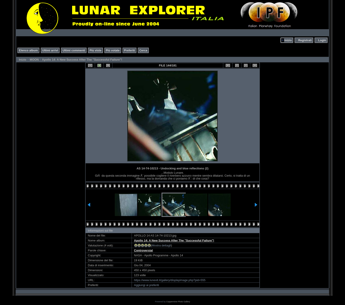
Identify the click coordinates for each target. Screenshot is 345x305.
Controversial (143, 250)
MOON (34, 59)
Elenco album (28, 50)
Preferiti (129, 50)
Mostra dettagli (161, 245)
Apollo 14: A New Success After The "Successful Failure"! (82, 59)
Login (322, 40)
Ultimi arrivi (50, 50)
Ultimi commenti (73, 50)
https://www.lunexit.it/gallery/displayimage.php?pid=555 (170, 280)
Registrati (305, 40)
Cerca (143, 50)
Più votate (113, 50)
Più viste (95, 50)
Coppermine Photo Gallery (178, 301)
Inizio (288, 40)
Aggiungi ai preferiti (146, 285)
